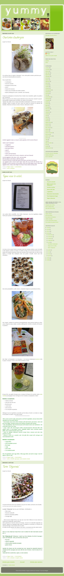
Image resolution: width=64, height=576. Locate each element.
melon (47, 110)
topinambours (48, 148)
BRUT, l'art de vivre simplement (51, 184)
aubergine (12, 168)
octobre (50, 238)
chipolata (29, 536)
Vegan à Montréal (51, 198)
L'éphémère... (50, 191)
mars (49, 253)
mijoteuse (48, 112)
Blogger (46, 570)
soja (46, 141)
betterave (47, 81)
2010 (48, 233)
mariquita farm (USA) (50, 205)
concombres (48, 96)
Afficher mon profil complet (51, 55)
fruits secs (48, 108)
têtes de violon (49, 142)
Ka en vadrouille (49, 156)
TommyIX (38, 570)
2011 (48, 231)
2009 (48, 258)
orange (47, 119)
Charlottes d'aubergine (13, 38)
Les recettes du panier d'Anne (52, 222)
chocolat (47, 93)
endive (47, 101)
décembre (50, 234)
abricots (47, 71)
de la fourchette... (49, 215)
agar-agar (17, 458)
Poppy (48, 53)
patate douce (48, 122)
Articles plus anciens (36, 562)
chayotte (47, 91)
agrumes (47, 74)
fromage (47, 107)
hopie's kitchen (49, 213)
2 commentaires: (18, 166)
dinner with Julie (51, 189)
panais (47, 120)
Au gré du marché (51, 181)
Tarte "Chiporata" (11, 467)
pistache (24, 458)
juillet (49, 250)
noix (46, 115)
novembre (50, 236)
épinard (47, 103)
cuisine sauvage (49, 218)
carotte (47, 86)
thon (46, 144)
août (49, 242)
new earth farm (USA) (50, 208)
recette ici (38, 359)
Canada (47, 84)
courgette (17, 557)
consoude (48, 98)
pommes (47, 134)
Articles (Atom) (11, 565)
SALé (47, 62)
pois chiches (48, 127)
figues (47, 105)
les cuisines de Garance (51, 217)
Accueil (22, 562)
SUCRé (47, 60)
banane (47, 79)
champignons (48, 90)
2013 (48, 229)
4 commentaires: (18, 457)
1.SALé (8, 168)
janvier (49, 255)
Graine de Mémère (50, 154)
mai (49, 251)
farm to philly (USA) (50, 206)
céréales (47, 88)
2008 (48, 259)
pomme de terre (49, 132)
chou (47, 95)
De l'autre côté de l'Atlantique (52, 153)
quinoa (47, 137)
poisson (47, 129)
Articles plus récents (8, 562)
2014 (48, 227)
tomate (28, 458)
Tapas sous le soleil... (12, 176)
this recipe (29, 435)
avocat (21, 458)
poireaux (47, 125)
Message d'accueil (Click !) (51, 35)
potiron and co (49, 136)
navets (47, 113)
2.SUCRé (12, 458)
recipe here (26, 432)
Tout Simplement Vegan (52, 196)
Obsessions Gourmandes (53, 193)
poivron (21, 557)
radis (47, 139)
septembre (50, 240)
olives (47, 117)
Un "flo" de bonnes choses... (52, 220)
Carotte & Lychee (51, 187)
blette (47, 83)
